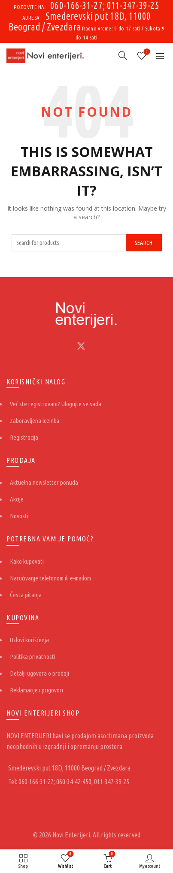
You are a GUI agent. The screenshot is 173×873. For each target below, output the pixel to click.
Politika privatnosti (32, 656)
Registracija (24, 437)
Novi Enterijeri (71, 835)
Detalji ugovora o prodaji (39, 673)
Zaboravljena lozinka (34, 420)
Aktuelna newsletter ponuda (44, 482)
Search (144, 242)
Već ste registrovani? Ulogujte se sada (55, 404)
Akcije (17, 499)
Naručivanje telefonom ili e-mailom (50, 578)
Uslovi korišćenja (29, 639)
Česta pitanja (26, 594)
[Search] (123, 55)
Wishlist (146, 52)
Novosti (19, 516)
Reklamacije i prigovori (36, 690)
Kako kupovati (27, 561)
